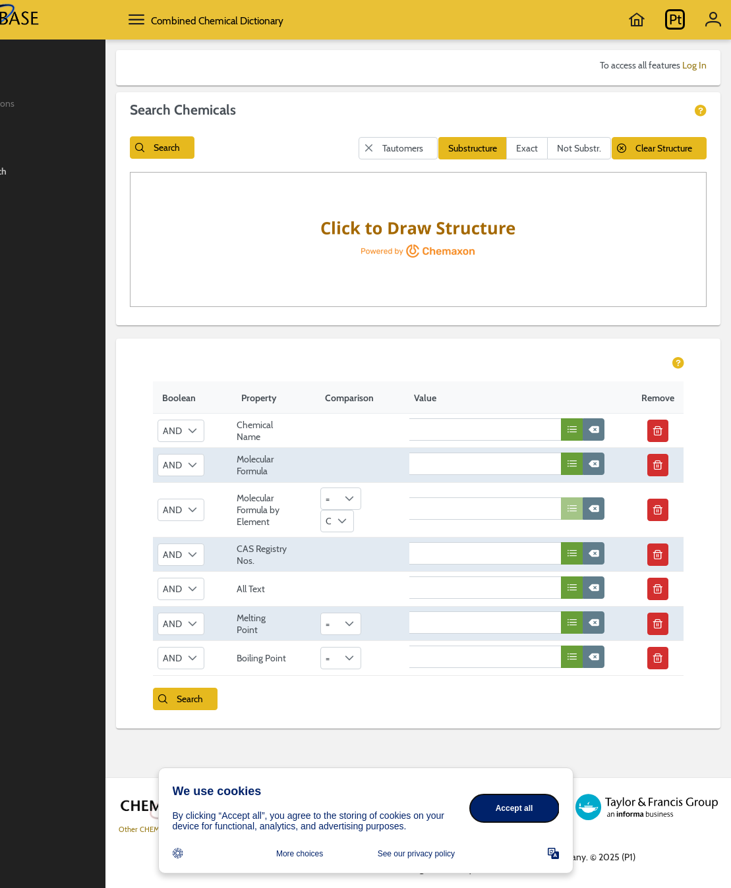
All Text (304, 625)
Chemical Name (308, 453)
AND (225, 453)
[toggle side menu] (228, 19)
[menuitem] (98, 68)
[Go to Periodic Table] (674, 19)
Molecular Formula (308, 487)
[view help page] (701, 111)
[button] (254, 147)
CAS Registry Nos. (305, 585)
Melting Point (304, 659)
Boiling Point (303, 694)
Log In (694, 65)
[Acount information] (713, 19)
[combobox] (234, 453)
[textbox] (524, 452)
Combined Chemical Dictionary (309, 20)
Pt (675, 19)
